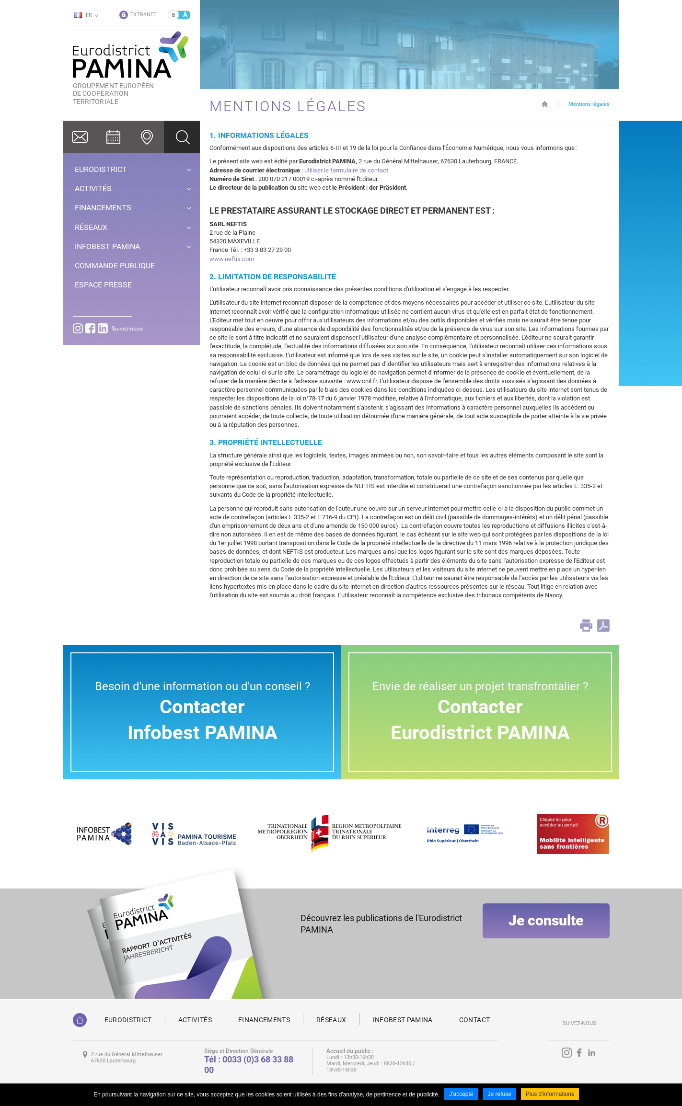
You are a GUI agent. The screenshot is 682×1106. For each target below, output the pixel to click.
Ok (182, 137)
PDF (603, 625)
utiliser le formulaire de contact (346, 170)
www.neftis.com (231, 258)
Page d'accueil (544, 104)
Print (586, 625)
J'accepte (461, 1095)
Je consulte (546, 929)
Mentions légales (589, 104)
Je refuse (499, 1095)
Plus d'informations (550, 1095)
